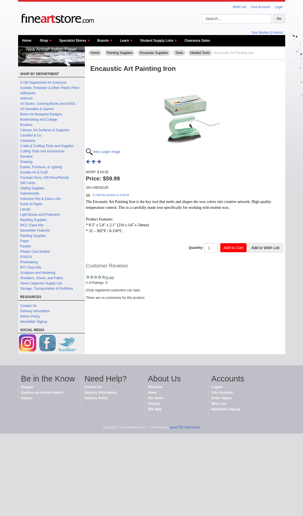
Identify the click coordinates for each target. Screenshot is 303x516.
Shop (44, 41)
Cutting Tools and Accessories (42, 151)
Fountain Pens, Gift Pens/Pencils (44, 178)
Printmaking (29, 262)
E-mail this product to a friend (111, 195)
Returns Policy (96, 398)
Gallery (27, 398)
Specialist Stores (72, 41)
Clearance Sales (197, 41)
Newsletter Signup (33, 322)
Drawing (26, 162)
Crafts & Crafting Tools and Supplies (47, 146)
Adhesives (28, 93)
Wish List (239, 7)
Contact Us (28, 306)
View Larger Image (107, 152)
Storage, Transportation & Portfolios (46, 289)
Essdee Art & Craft (34, 172)
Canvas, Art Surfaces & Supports (44, 130)
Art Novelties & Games (37, 109)
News (152, 393)
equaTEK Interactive (185, 427)
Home (26, 41)
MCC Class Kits (32, 225)
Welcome (155, 387)
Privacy (154, 404)
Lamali (25, 209)
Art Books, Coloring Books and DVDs (47, 104)
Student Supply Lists (156, 41)
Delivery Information (35, 311)
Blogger (27, 387)
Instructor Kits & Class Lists (40, 199)
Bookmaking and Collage (38, 119)
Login (279, 7)
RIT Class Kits (30, 267)
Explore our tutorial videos (42, 393)
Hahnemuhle (29, 193)
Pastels (25, 246)
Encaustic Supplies (154, 53)
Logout (217, 387)
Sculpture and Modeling (37, 273)
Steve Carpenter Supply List (41, 283)
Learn (124, 41)
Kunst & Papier (31, 204)
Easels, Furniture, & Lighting (41, 167)
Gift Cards (27, 183)
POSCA (26, 257)
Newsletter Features (35, 230)
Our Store (155, 398)
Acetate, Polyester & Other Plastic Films (50, 88)
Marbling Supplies (33, 220)
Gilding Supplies (32, 188)
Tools (179, 53)
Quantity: (196, 248)
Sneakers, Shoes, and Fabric (41, 278)
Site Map (155, 409)
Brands (103, 41)
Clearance (28, 141)
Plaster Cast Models (35, 252)
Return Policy (30, 316)
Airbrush (26, 98)
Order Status (221, 398)
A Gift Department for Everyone (43, 83)
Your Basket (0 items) (267, 32)
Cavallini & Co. (31, 135)
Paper (24, 241)
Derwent (26, 156)
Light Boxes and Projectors (40, 215)
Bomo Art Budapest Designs (41, 114)
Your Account (260, 7)
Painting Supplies (33, 236)
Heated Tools (200, 53)
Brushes (26, 125)
